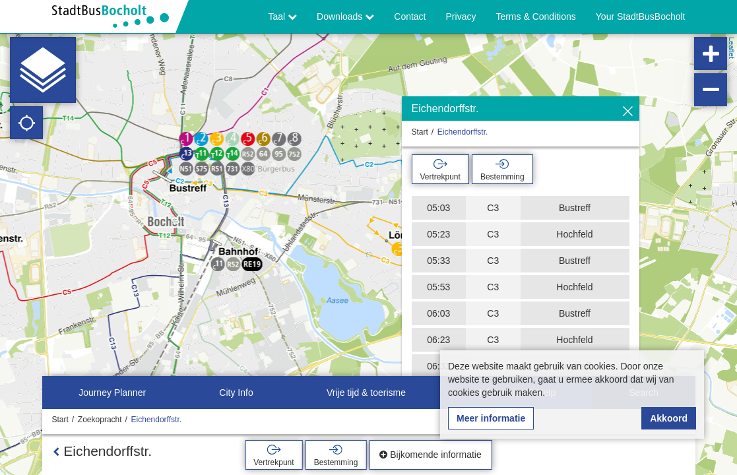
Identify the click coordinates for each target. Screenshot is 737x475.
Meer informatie (491, 418)
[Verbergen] (628, 111)
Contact (410, 16)
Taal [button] (283, 16)
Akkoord (669, 418)
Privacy (461, 16)
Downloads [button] (345, 16)
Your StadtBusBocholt (641, 16)
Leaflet (732, 48)
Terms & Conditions (535, 16)
